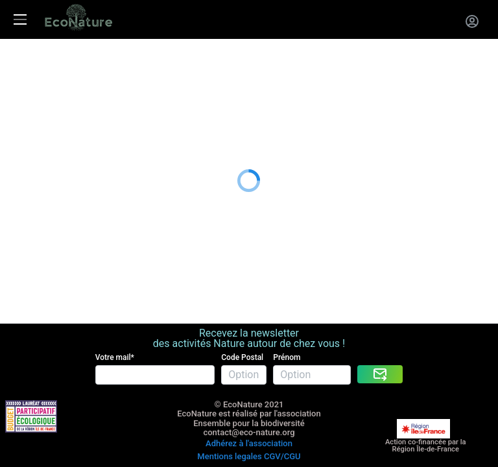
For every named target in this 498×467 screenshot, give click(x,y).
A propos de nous (40, 125)
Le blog (17, 141)
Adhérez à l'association (249, 395)
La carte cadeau (37, 76)
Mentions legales (229, 404)
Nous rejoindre (33, 108)
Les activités (29, 60)
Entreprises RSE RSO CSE (58, 92)
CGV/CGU (282, 404)
